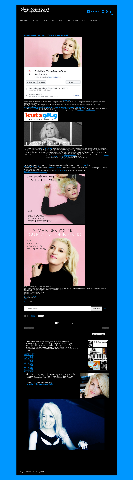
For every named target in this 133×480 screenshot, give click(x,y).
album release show (70, 155)
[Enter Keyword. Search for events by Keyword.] (57, 308)
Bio (53, 20)
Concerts (45, 20)
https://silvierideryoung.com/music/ (35, 172)
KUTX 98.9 (35, 108)
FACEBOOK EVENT (30, 296)
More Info (66, 100)
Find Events (96, 308)
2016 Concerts (29, 363)
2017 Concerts (29, 362)
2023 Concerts (29, 353)
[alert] (66, 323)
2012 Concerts (29, 368)
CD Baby (58, 170)
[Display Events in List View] (105, 308)
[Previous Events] (25, 316)
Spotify (63, 170)
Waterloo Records (55, 168)
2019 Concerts (29, 359)
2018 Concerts (29, 360)
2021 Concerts (29, 356)
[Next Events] (27, 316)
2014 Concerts (29, 366)
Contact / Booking (72, 20)
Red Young (81, 110)
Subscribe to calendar (98, 334)
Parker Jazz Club (84, 165)
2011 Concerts (29, 370)
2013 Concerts (29, 367)
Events (26, 302)
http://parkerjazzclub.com (32, 166)
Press (60, 20)
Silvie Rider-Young (46, 148)
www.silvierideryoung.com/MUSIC (39, 384)
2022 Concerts (29, 355)
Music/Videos (24, 20)
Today (33, 316)
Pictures (35, 20)
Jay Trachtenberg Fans (63, 108)
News (83, 20)
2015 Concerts (29, 364)
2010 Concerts (29, 371)
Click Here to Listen (66, 159)
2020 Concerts (29, 357)
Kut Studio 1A (90, 110)
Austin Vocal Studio (95, 20)
